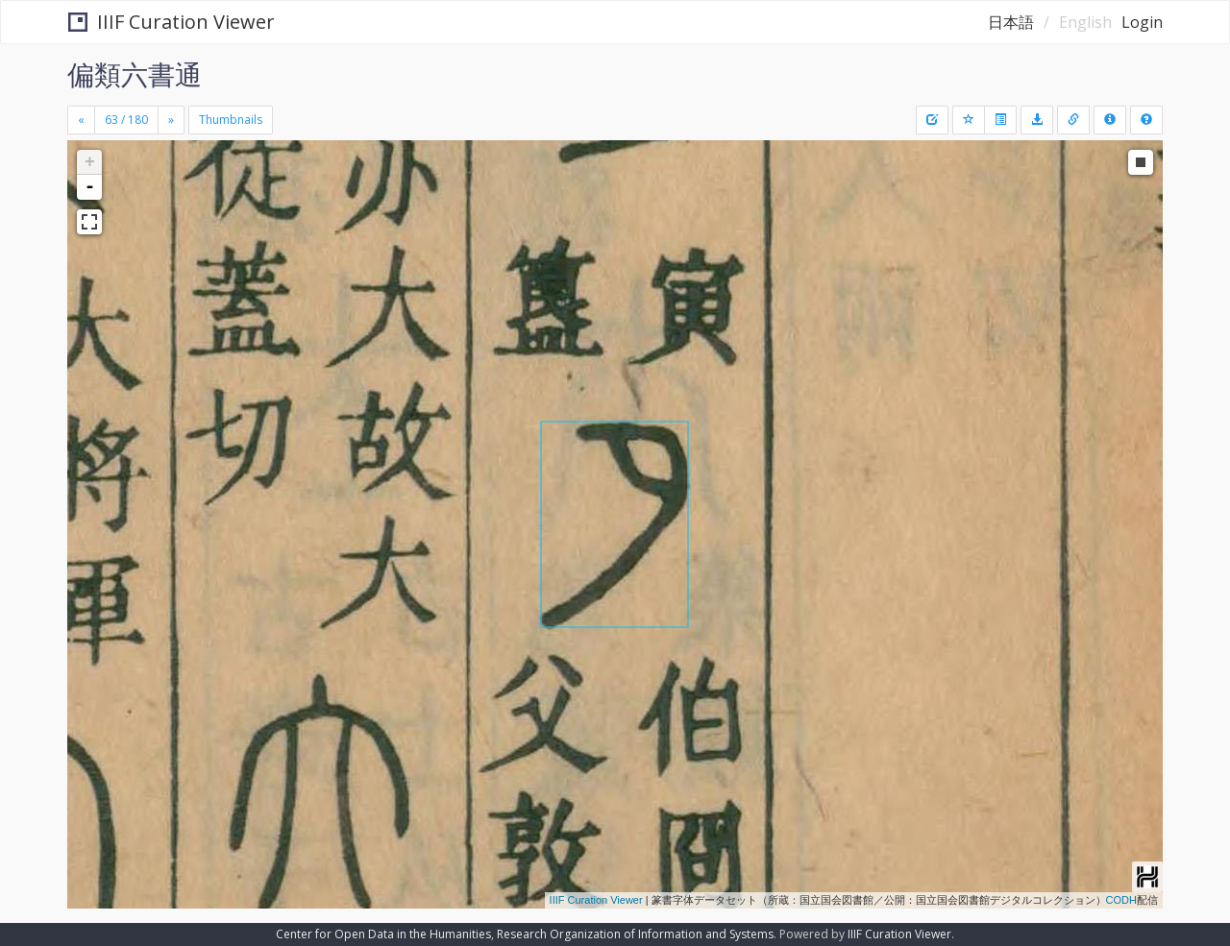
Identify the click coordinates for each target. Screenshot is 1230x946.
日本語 (1011, 22)
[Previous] (81, 120)
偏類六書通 (134, 74)
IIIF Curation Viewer (171, 22)
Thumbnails (230, 119)
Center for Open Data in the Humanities (383, 934)
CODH (1121, 900)
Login (1142, 22)
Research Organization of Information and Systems (635, 934)
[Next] (171, 120)
